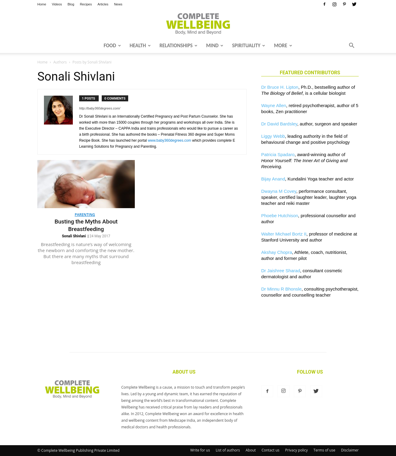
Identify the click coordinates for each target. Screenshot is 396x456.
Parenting (85, 214)
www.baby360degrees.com (169, 140)
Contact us (270, 450)
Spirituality (248, 45)
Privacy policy (296, 450)
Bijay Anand (273, 178)
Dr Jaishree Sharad (280, 270)
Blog (71, 4)
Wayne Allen (273, 105)
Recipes (86, 4)
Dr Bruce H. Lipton (279, 87)
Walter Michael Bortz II (283, 233)
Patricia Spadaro (278, 154)
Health (140, 45)
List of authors (228, 450)
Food (112, 45)
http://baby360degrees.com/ (99, 108)
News (118, 4)
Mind (214, 45)
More (283, 45)
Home (41, 4)
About (251, 450)
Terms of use (324, 450)
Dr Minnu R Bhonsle (281, 288)
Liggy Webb (273, 136)
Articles (102, 4)
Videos (57, 4)
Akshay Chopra (276, 252)
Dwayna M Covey (278, 191)
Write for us (200, 450)
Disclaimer (350, 450)
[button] (351, 46)
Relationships (178, 45)
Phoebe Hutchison (279, 215)
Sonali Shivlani (74, 236)
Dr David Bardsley (279, 123)
